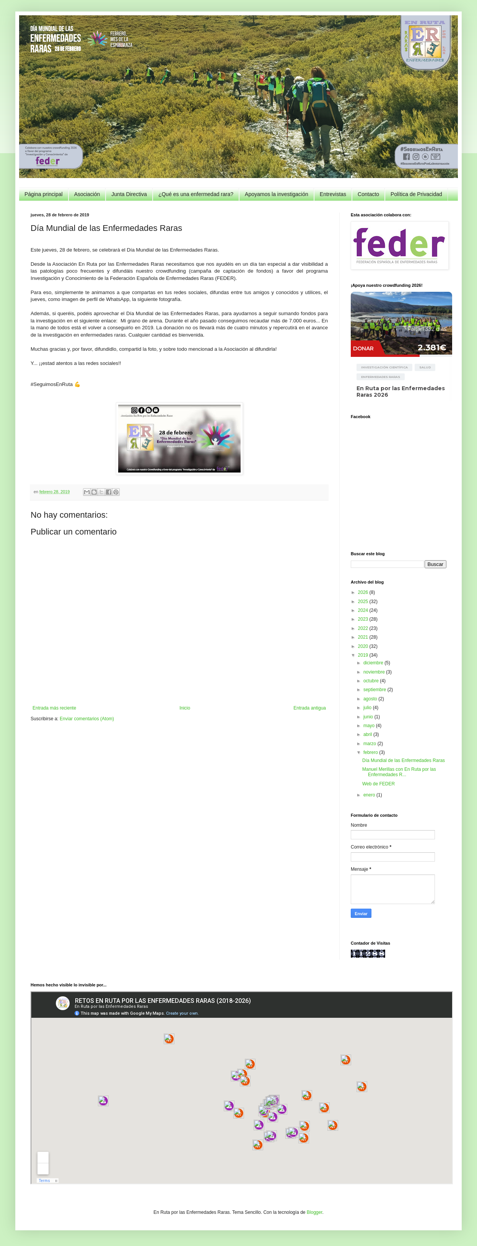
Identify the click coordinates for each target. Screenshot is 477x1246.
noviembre (374, 672)
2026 (364, 592)
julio (368, 707)
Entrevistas (333, 194)
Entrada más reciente (54, 708)
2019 (364, 655)
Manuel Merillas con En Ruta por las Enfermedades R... (399, 772)
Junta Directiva (129, 194)
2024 (364, 610)
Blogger (314, 1212)
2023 (364, 619)
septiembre (375, 689)
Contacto (368, 194)
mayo (369, 725)
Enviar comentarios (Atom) (87, 718)
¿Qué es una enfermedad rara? (195, 194)
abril (368, 734)
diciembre (373, 663)
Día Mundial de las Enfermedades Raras (403, 760)
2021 (364, 637)
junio (368, 716)
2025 (364, 601)
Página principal (43, 194)
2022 (364, 628)
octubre (371, 681)
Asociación (87, 194)
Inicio (184, 708)
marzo (370, 743)
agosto (370, 698)
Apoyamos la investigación (276, 194)
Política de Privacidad (416, 194)
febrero (371, 752)
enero (369, 795)
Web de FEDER (378, 784)
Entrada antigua (309, 708)
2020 (364, 646)
